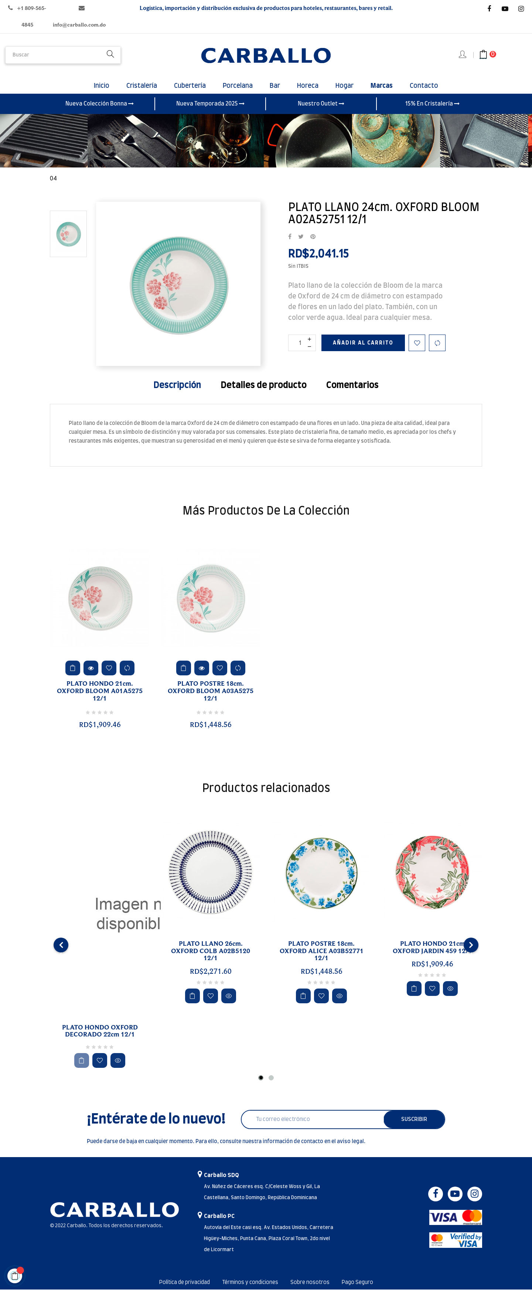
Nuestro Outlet (321, 112)
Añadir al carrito (363, 351)
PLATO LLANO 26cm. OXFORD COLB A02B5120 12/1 (210, 959)
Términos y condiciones (250, 1291)
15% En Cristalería (432, 112)
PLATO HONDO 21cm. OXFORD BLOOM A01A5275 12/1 (100, 699)
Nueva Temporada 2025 (210, 112)
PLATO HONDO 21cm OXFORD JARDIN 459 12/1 (432, 956)
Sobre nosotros (317, 1291)
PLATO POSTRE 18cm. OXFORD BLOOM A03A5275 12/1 (210, 699)
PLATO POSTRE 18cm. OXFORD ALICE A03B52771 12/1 (322, 959)
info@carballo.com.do (79, 25)
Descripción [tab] (177, 393)
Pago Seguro (371, 1291)
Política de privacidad (173, 1291)
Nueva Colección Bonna (99, 112)
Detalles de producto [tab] (264, 393)
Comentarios (352, 393)
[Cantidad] (302, 351)
